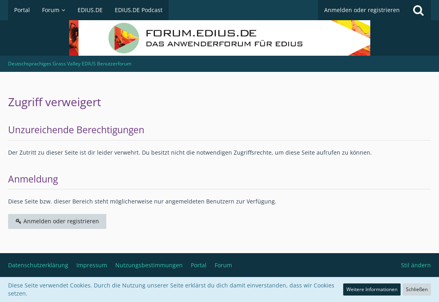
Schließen (417, 289)
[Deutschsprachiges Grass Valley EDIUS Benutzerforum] (219, 38)
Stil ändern (416, 265)
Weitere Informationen (371, 289)
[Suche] (418, 10)
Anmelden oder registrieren (362, 10)
